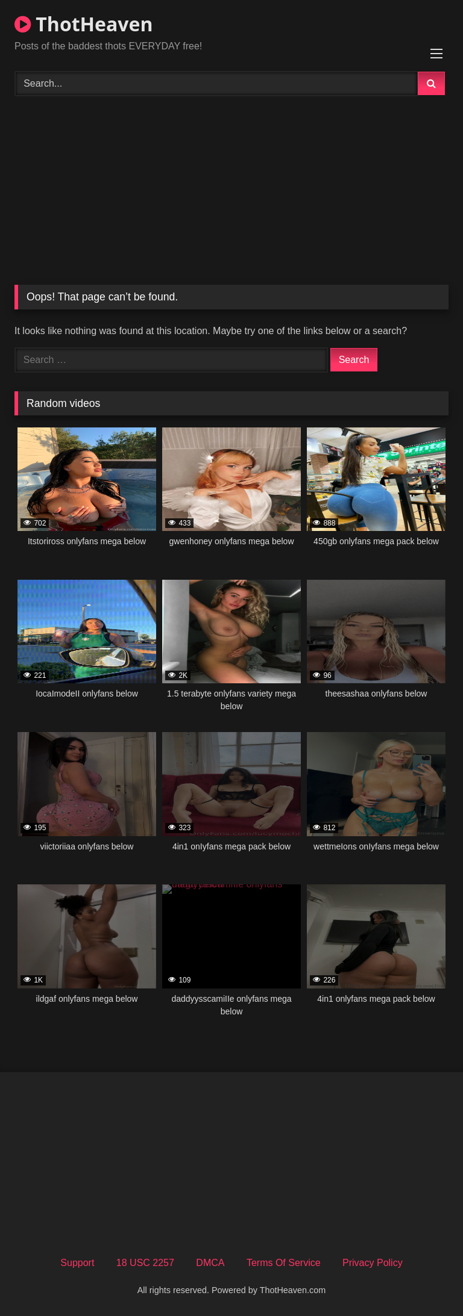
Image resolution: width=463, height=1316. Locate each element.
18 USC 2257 (145, 1263)
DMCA (210, 1263)
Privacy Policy (372, 1263)
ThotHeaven (83, 24)
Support (77, 1263)
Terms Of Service (284, 1263)
